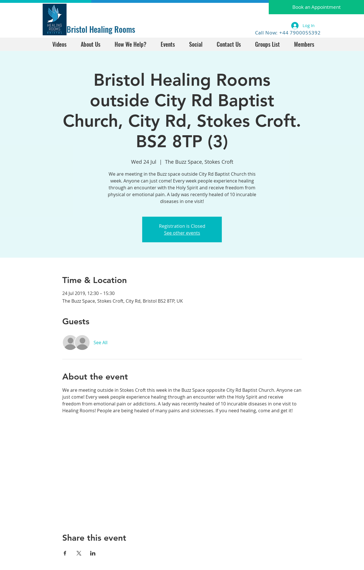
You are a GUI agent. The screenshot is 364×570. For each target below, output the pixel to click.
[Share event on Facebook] (65, 553)
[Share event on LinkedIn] (93, 553)
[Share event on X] (79, 553)
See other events (182, 233)
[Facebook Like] (84, 10)
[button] (316, 7)
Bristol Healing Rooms (101, 29)
